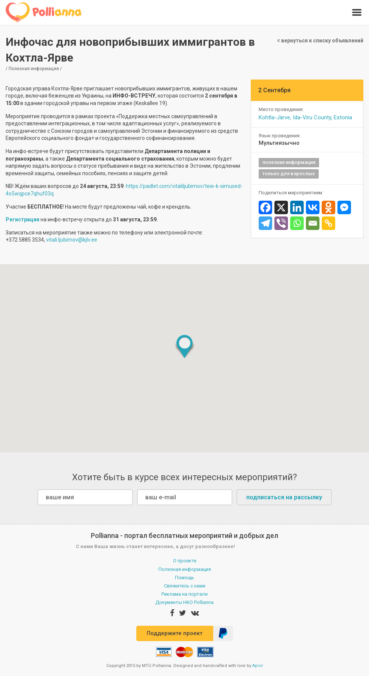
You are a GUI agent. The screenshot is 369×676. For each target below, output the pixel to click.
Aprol (257, 665)
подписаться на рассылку (284, 497)
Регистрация (23, 219)
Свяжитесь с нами (184, 586)
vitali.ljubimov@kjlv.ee (71, 240)
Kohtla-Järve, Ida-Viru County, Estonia (305, 117)
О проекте (184, 560)
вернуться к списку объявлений (320, 41)
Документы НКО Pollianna (184, 602)
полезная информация (288, 162)
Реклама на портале (184, 594)
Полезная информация (184, 569)
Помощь (184, 577)
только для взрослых (288, 173)
